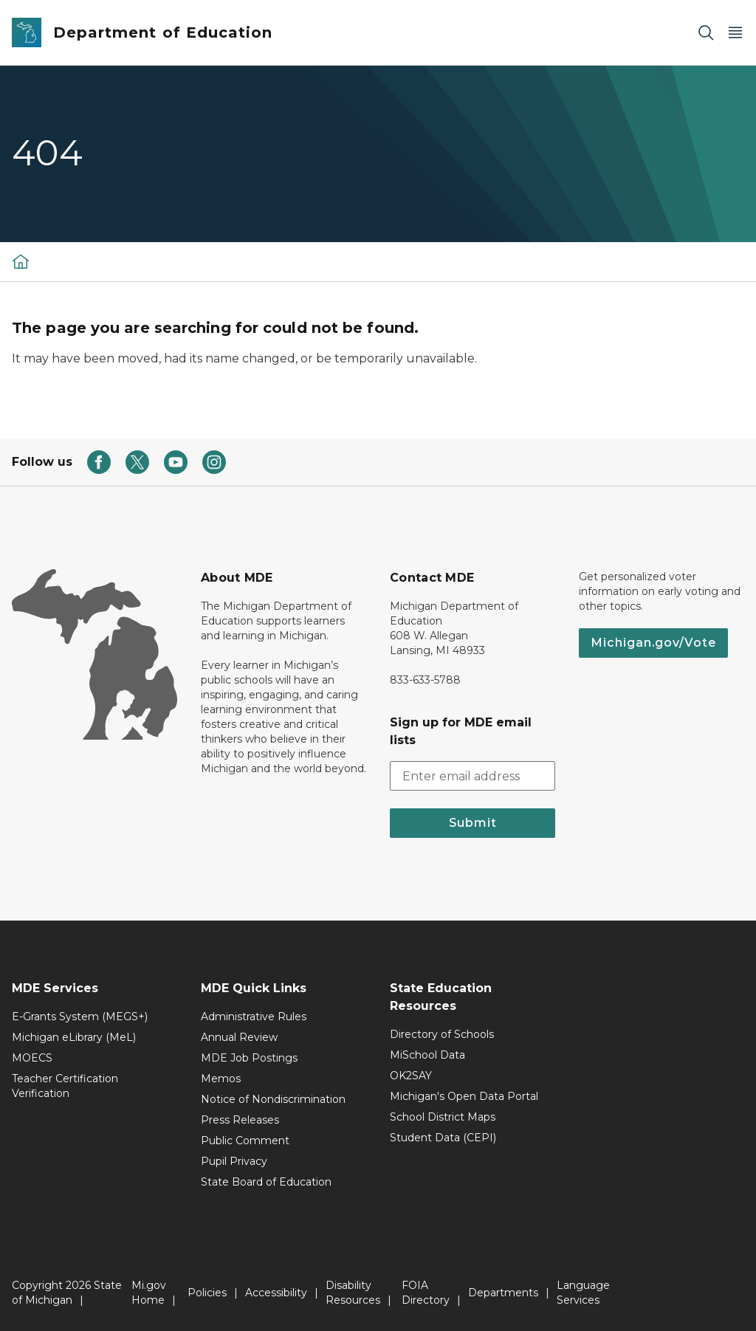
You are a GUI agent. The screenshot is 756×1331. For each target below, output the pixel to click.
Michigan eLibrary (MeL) (74, 1037)
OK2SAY (411, 1075)
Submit (473, 823)
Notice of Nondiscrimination (273, 1099)
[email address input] (472, 776)
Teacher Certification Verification (65, 1086)
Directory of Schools (442, 1034)
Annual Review (239, 1037)
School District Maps (442, 1117)
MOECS (32, 1058)
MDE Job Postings (249, 1058)
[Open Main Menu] (735, 33)
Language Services (583, 1293)
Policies (207, 1292)
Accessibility (276, 1292)
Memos (221, 1078)
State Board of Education (266, 1182)
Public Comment (245, 1140)
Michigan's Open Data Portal (464, 1096)
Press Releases (240, 1120)
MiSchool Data (427, 1055)
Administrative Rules (253, 1016)
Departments (503, 1292)
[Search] (706, 33)
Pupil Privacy (234, 1161)
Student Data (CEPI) (443, 1137)
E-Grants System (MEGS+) (80, 1016)
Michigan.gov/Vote (653, 643)
